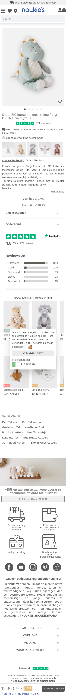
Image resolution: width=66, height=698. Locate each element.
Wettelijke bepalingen (43, 675)
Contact (24, 678)
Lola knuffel (10, 437)
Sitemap (14, 678)
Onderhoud (13, 224)
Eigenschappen (16, 213)
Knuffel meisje (36, 432)
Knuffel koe (10, 422)
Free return (49, 527)
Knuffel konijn (31, 422)
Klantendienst (30, 628)
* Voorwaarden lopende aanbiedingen (33, 681)
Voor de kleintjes (30, 649)
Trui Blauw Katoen (35, 437)
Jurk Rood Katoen (14, 442)
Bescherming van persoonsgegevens (50, 554)
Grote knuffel (11, 427)
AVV (57, 675)
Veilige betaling (16, 552)
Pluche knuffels (12, 432)
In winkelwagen (53, 688)
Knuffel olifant (34, 427)
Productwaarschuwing (43, 678)
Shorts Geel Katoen (44, 442)
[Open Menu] (3, 11)
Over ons (30, 635)
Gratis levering (16, 527)
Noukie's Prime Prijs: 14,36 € (20, 693)
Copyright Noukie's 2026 (18, 675)
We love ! (30, 642)
